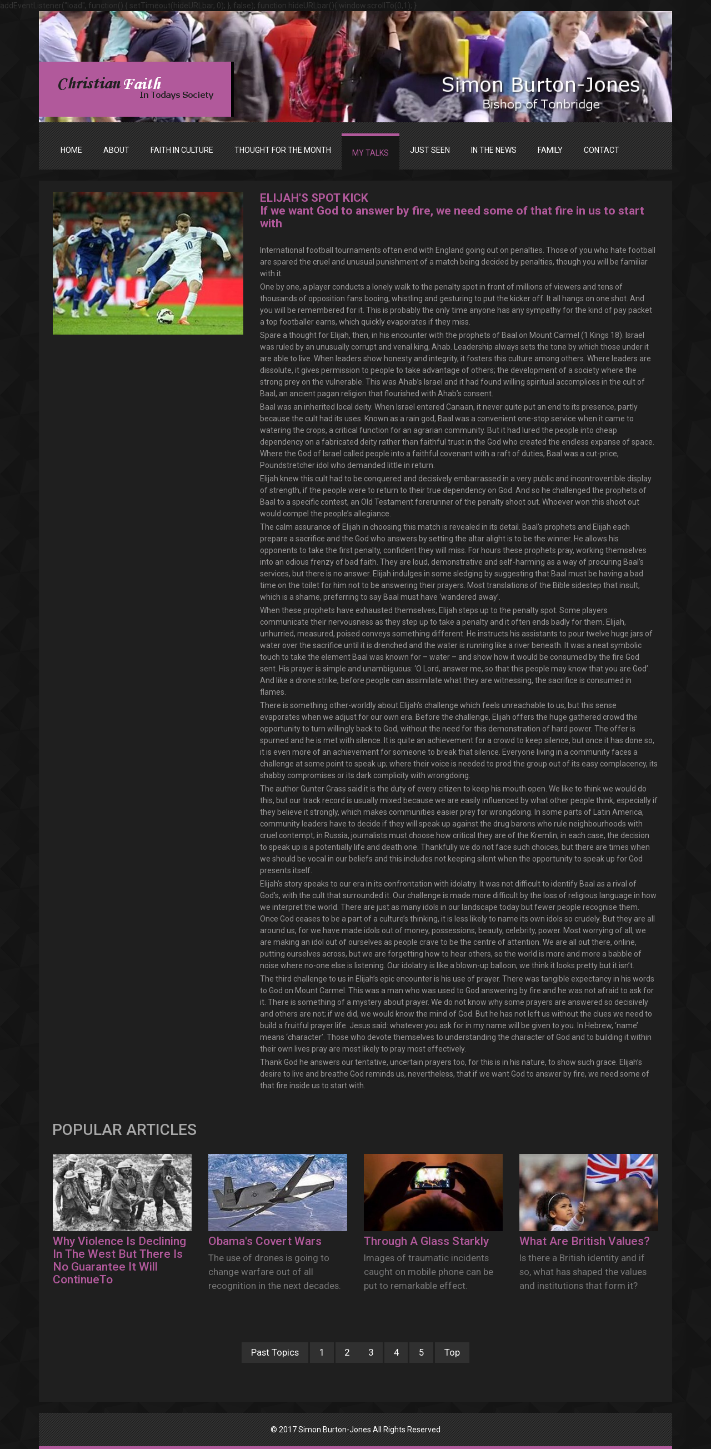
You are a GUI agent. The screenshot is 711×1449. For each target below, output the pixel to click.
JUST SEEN (430, 150)
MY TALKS (370, 152)
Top (452, 1352)
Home (71, 150)
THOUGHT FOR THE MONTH (282, 150)
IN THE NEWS (494, 150)
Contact (601, 150)
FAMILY (550, 150)
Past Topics (275, 1352)
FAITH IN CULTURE (182, 150)
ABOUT (116, 150)
